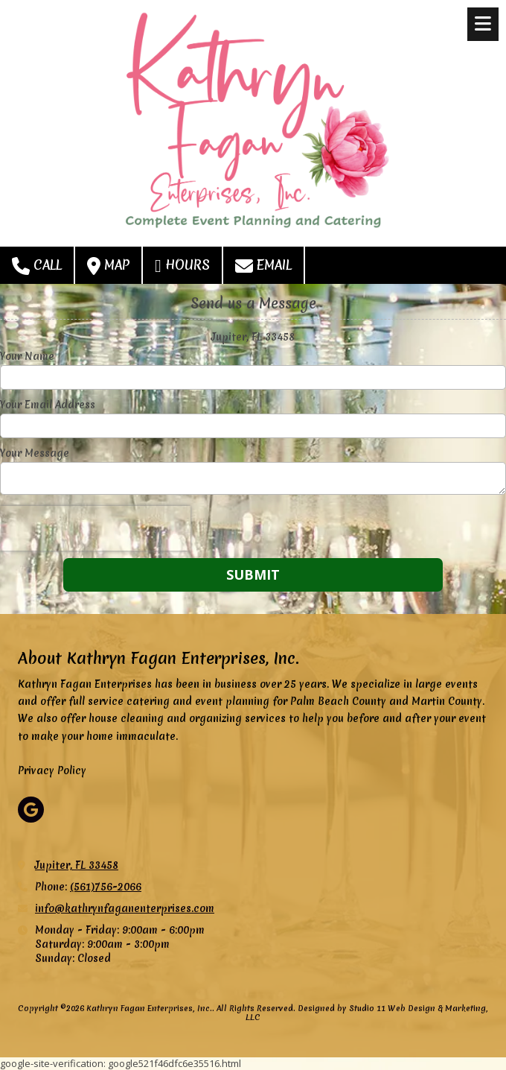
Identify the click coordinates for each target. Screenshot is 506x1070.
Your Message (34, 453)
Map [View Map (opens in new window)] (108, 265)
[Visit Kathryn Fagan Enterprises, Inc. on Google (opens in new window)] (31, 810)
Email (263, 265)
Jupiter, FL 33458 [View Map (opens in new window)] (76, 865)
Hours (182, 265)
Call (37, 265)
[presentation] (95, 528)
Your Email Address (47, 405)
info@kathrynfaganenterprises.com (124, 908)
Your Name (27, 356)
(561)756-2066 (105, 886)
